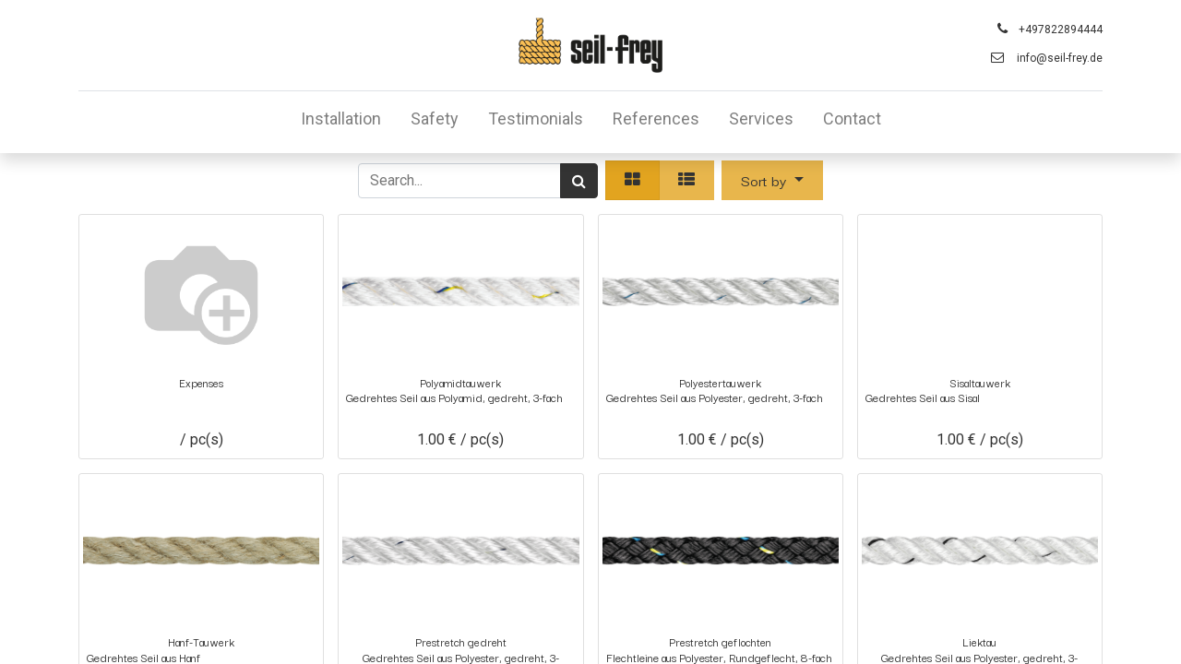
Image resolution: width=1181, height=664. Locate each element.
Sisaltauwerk (979, 382)
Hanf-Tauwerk (201, 641)
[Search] (579, 180)
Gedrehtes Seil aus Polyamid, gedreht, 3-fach (454, 398)
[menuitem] (341, 122)
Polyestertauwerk (720, 382)
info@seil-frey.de (1060, 58)
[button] (772, 180)
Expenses (201, 382)
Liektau (979, 641)
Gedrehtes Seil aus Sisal (922, 398)
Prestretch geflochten (720, 641)
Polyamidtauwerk (460, 382)
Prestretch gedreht (461, 641)
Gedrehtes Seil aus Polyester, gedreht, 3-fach (714, 398)
